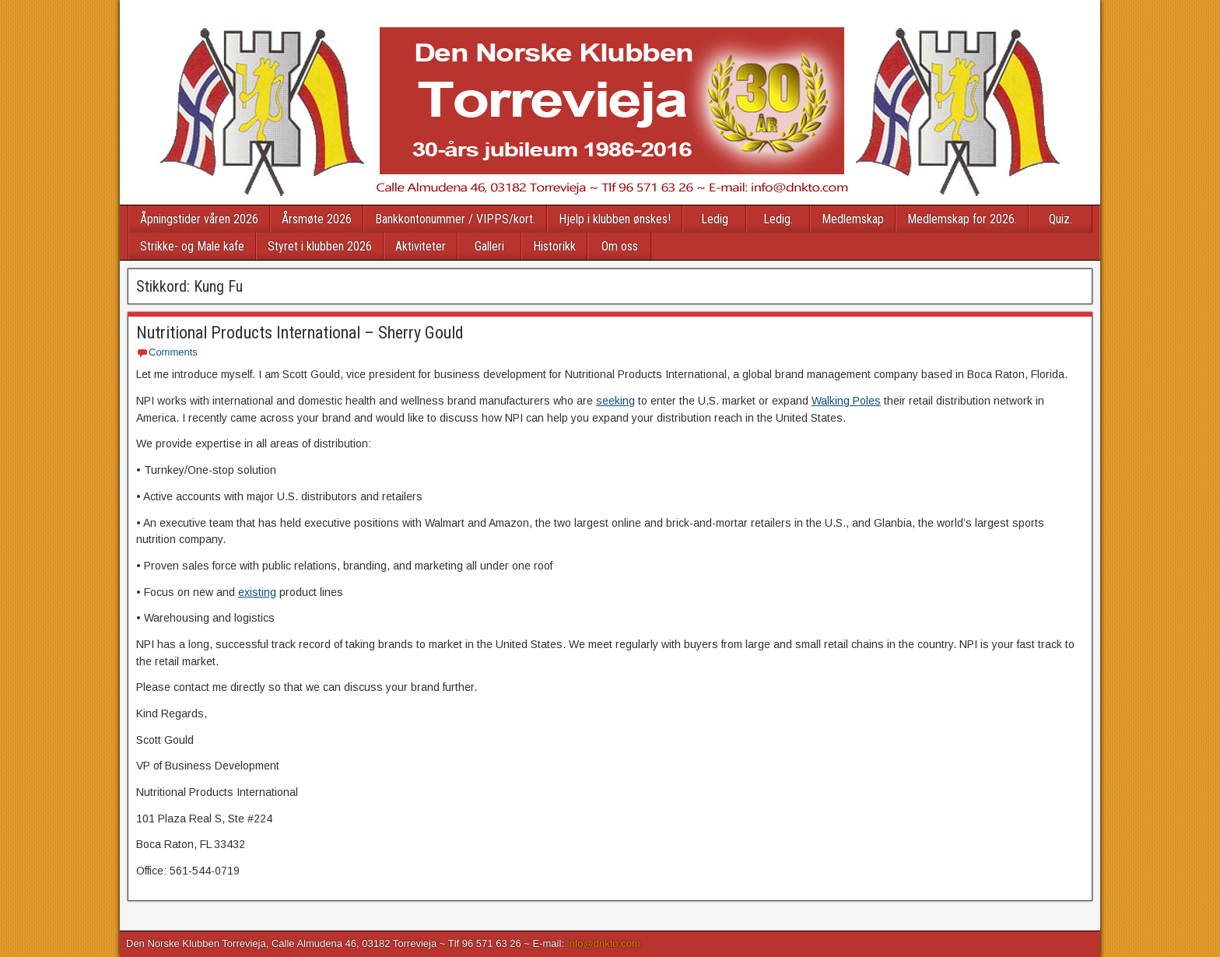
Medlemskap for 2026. (962, 219)
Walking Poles (846, 400)
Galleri (489, 246)
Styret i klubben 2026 (320, 246)
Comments (173, 352)
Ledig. (778, 219)
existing (257, 592)
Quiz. (1060, 219)
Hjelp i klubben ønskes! (615, 219)
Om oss (619, 246)
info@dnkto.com (603, 943)
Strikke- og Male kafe (192, 246)
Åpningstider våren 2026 (199, 219)
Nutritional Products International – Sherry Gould (300, 332)
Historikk (554, 246)
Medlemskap (853, 219)
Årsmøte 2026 (317, 219)
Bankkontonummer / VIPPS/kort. (455, 219)
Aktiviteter (420, 246)
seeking (615, 400)
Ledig (714, 219)
